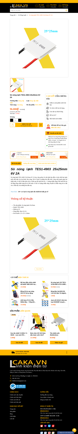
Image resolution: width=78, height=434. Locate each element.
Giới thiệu (13, 416)
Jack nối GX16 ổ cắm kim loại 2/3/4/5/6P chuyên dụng (59, 301)
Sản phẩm (13, 411)
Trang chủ (13, 409)
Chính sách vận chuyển (16, 395)
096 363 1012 (56, 127)
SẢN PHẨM (20, 311)
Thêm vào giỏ (59, 342)
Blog (11, 414)
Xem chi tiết (19, 342)
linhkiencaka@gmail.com (19, 381)
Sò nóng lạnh (14, 177)
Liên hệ (12, 419)
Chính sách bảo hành (15, 397)
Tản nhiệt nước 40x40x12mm (55, 334)
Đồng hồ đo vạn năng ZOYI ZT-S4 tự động (27, 292)
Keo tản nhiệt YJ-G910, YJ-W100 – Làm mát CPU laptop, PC (19, 334)
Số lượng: (12, 117)
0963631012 (44, 411)
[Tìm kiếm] (66, 10)
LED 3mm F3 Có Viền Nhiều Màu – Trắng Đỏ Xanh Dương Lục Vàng (27, 301)
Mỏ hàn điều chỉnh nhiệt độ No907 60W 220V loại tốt (28, 283)
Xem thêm (39, 269)
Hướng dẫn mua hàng (46, 395)
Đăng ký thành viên (45, 400)
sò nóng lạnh (29, 191)
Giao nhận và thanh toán (47, 397)
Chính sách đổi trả (15, 400)
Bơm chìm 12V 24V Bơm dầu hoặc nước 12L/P (38, 334)
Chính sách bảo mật (15, 402)
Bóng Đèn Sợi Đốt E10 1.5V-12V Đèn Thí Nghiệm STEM (59, 292)
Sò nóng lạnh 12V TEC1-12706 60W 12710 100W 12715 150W (58, 283)
